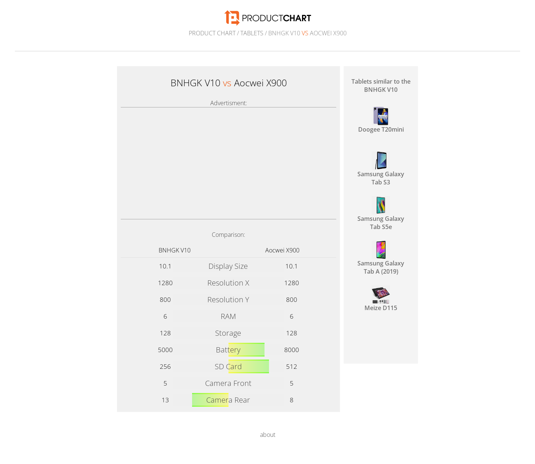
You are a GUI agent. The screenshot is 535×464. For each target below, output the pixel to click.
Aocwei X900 (282, 250)
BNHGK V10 (175, 250)
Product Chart (212, 33)
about (267, 435)
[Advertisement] (228, 163)
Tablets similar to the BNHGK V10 (381, 85)
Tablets (251, 33)
